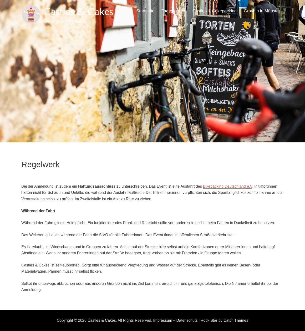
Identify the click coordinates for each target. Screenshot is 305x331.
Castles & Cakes (78, 11)
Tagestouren (173, 11)
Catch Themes (236, 320)
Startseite (145, 11)
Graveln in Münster (262, 11)
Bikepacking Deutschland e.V (227, 186)
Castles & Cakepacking (214, 11)
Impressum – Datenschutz (175, 320)
